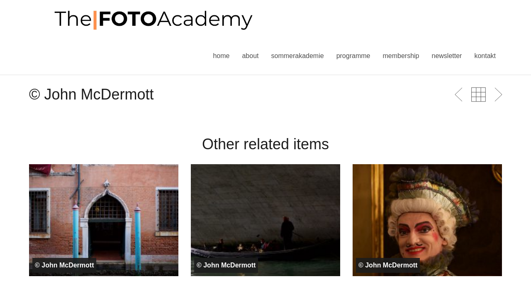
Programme (353, 55)
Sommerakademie (297, 55)
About (250, 55)
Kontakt (485, 55)
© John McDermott (64, 265)
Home (221, 55)
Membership (400, 55)
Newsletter (446, 55)
